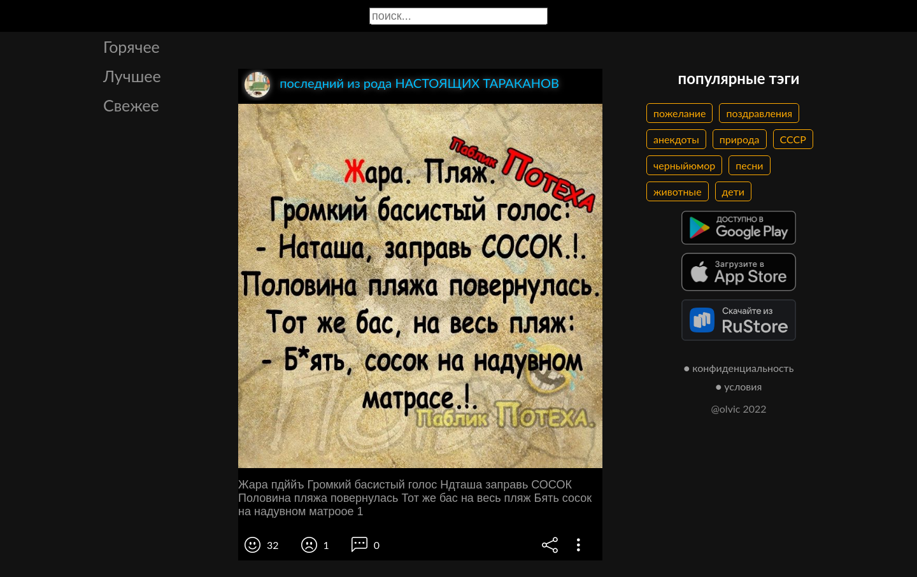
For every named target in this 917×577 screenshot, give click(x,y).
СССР (793, 139)
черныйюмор (684, 165)
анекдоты (676, 139)
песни (749, 165)
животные (677, 191)
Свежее (131, 105)
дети (733, 191)
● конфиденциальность (739, 368)
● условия (739, 386)
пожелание (679, 113)
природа (740, 139)
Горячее (131, 46)
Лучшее (132, 75)
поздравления (759, 113)
